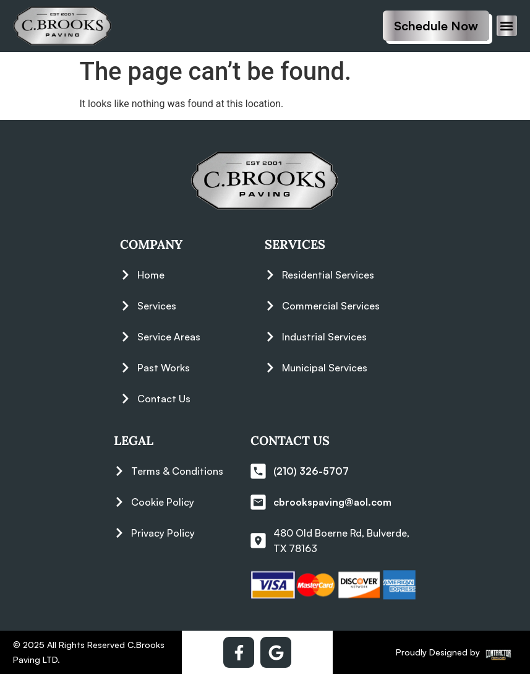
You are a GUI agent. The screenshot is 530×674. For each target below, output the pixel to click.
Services (295, 244)
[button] (507, 25)
